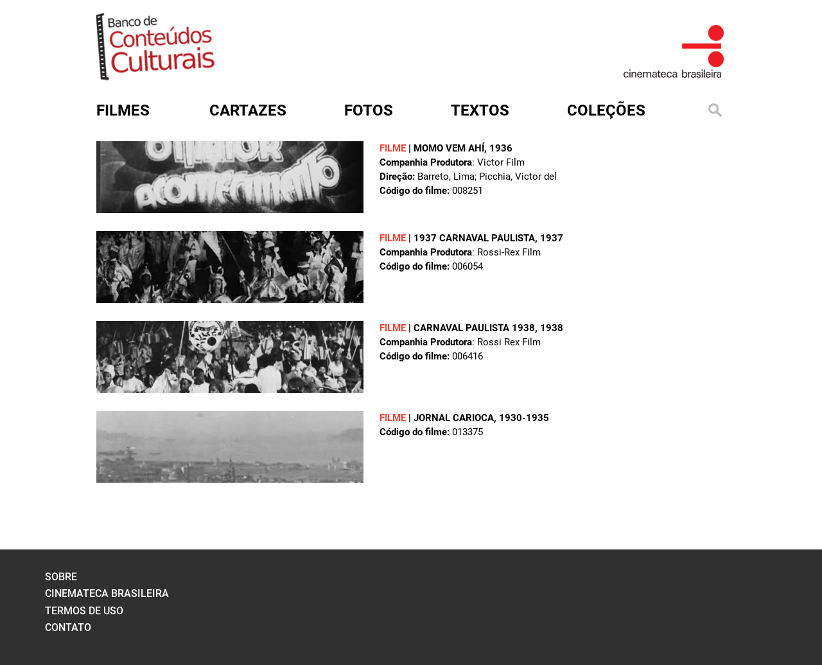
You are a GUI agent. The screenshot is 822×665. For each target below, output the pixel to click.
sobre (61, 577)
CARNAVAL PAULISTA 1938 (474, 328)
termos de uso (84, 611)
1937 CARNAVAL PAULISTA (474, 238)
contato (68, 627)
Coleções (606, 110)
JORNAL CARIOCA (454, 418)
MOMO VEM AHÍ (449, 148)
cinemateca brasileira (107, 593)
